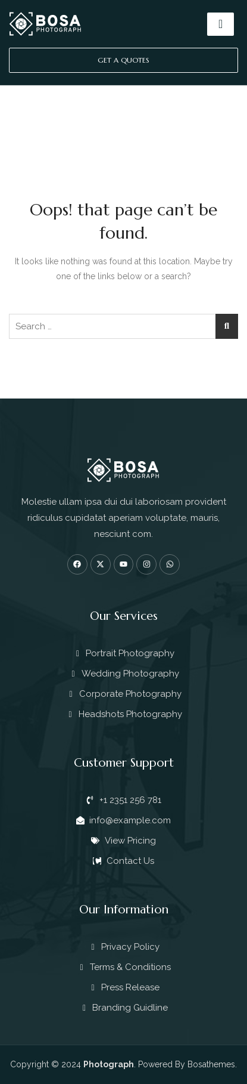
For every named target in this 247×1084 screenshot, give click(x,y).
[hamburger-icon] (220, 24)
